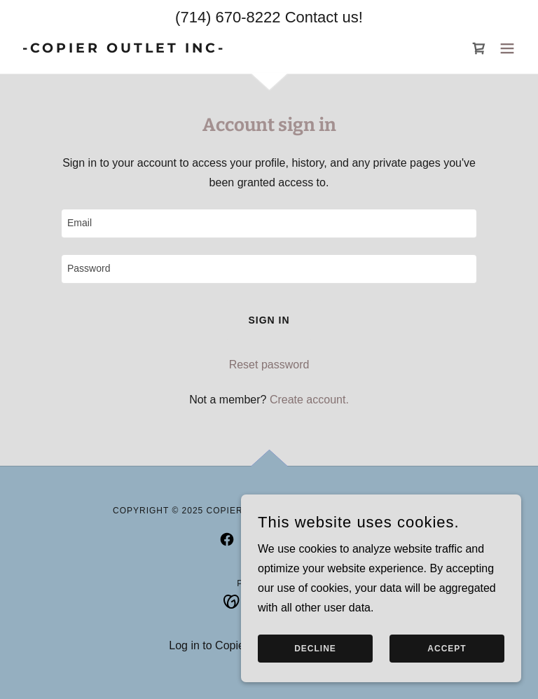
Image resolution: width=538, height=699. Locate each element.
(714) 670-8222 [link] (227, 17)
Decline (315, 648)
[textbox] (269, 223)
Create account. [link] (309, 400)
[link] (121, 49)
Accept (446, 648)
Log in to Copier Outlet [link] (225, 645)
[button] (507, 48)
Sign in (268, 320)
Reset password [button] (269, 365)
